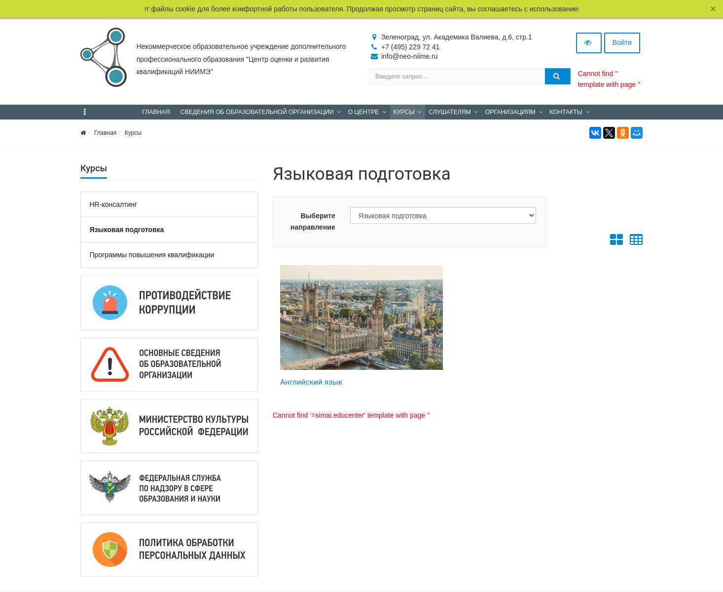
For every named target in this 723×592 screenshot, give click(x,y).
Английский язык (311, 382)
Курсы (133, 132)
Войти (622, 42)
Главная (105, 132)
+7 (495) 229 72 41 (410, 47)
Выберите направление (312, 221)
